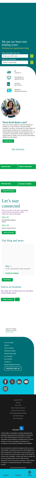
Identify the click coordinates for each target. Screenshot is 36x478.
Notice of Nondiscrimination (18, 409)
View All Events (9, 233)
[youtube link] (26, 383)
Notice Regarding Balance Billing (18, 414)
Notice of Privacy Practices (18, 412)
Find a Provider (9, 344)
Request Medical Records (12, 366)
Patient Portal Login (10, 355)
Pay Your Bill (8, 360)
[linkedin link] (19, 383)
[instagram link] (5, 390)
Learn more (8, 141)
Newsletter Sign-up (13, 370)
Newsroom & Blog (9, 352)
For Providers (8, 357)
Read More (7, 281)
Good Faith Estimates (18, 417)
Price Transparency (18, 420)
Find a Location (9, 349)
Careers (6, 346)
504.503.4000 (10, 333)
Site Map (18, 404)
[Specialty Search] (31, 62)
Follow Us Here (8, 301)
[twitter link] (12, 383)
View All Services (9, 191)
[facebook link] (5, 383)
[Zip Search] (31, 56)
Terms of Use (18, 406)
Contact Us (7, 363)
